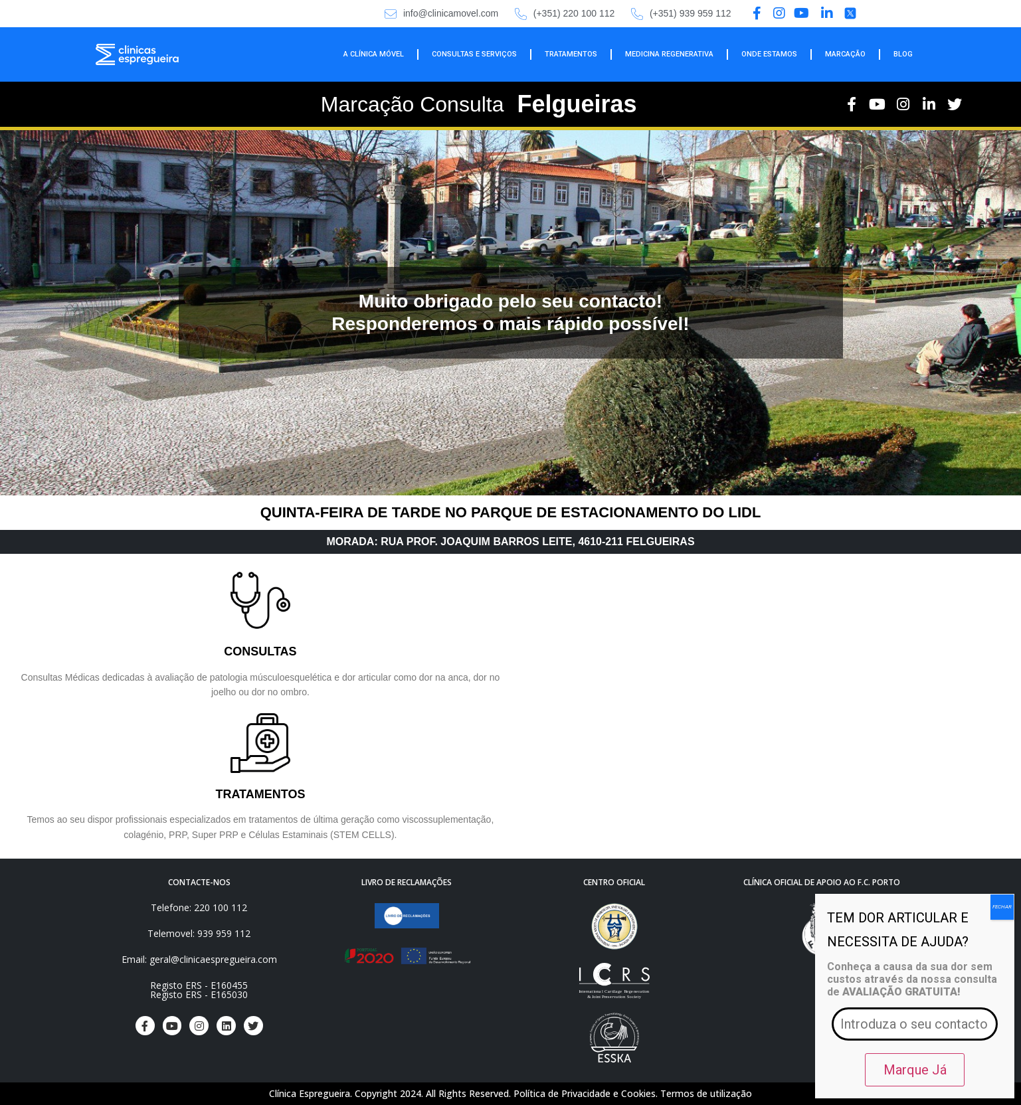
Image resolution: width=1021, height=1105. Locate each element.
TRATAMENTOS (571, 54)
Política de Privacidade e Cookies (584, 1093)
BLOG (903, 54)
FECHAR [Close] (1002, 907)
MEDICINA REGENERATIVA (669, 54)
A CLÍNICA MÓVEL (373, 54)
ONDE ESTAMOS (769, 54)
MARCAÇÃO (845, 54)
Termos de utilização (706, 1093)
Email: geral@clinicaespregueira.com (199, 959)
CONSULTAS (260, 651)
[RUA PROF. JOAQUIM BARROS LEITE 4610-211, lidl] (760, 703)
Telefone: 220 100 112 (199, 907)
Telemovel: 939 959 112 (198, 933)
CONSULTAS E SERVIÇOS (474, 54)
